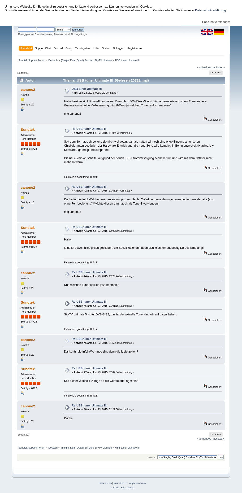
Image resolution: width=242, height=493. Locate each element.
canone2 (28, 89)
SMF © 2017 (120, 483)
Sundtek (28, 129)
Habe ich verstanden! (216, 22)
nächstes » (218, 67)
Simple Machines (137, 483)
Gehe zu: (152, 457)
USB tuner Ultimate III (87, 89)
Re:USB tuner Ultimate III (89, 129)
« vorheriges (203, 67)
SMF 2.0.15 (105, 483)
